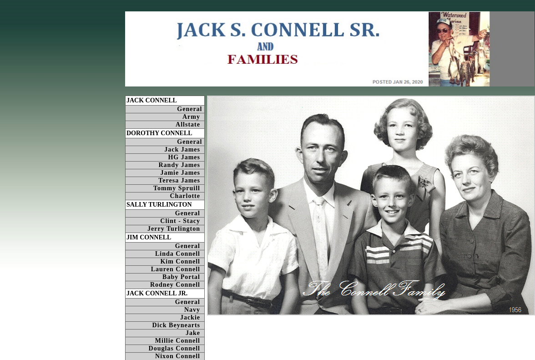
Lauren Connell (177, 269)
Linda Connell (179, 253)
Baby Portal (183, 277)
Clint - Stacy (182, 221)
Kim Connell (182, 261)
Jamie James (182, 172)
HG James (186, 157)
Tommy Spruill (178, 188)
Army (193, 116)
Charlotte (187, 196)
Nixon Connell (179, 356)
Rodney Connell (177, 284)
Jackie (192, 317)
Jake (195, 333)
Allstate (190, 124)
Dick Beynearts (178, 325)
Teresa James (181, 180)
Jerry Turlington (175, 228)
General (190, 109)
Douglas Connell (176, 348)
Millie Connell (179, 340)
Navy (194, 309)
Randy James (181, 165)
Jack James (184, 149)
